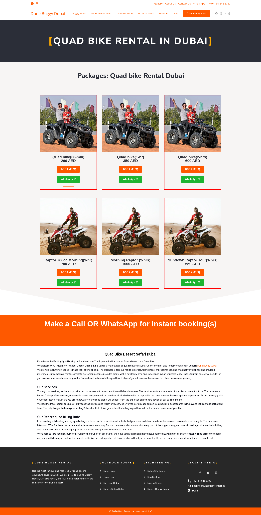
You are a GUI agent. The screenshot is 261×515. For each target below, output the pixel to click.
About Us (170, 3)
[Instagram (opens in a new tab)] (37, 3)
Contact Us (184, 3)
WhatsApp (199, 3)
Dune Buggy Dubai (48, 13)
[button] (68, 169)
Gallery (158, 3)
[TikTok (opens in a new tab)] (229, 13)
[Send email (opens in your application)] (225, 13)
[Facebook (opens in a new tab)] (33, 3)
